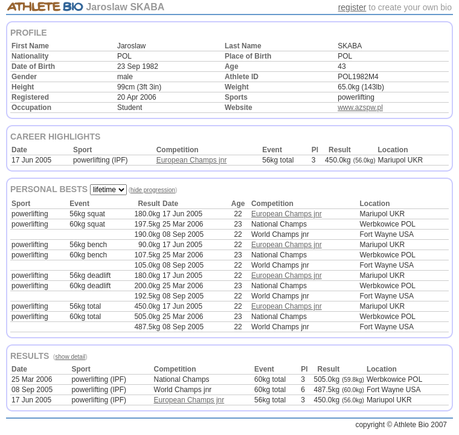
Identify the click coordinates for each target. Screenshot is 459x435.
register (352, 7)
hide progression (152, 190)
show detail (70, 356)
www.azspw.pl (360, 107)
